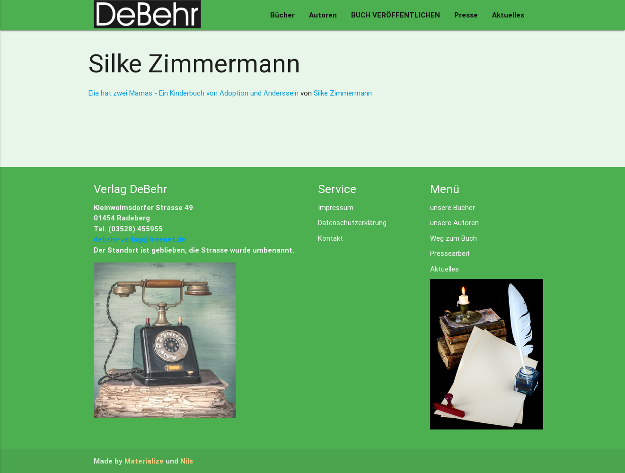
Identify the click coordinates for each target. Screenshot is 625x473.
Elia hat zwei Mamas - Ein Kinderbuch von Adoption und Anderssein (194, 92)
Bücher (282, 14)
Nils (186, 460)
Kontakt (330, 238)
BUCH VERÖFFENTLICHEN (395, 14)
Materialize (144, 460)
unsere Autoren (454, 222)
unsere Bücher (452, 207)
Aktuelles (508, 14)
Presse (466, 14)
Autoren (323, 14)
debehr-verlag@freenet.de (139, 239)
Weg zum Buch (453, 238)
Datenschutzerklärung (352, 222)
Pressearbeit (450, 253)
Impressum (335, 207)
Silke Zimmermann (343, 92)
